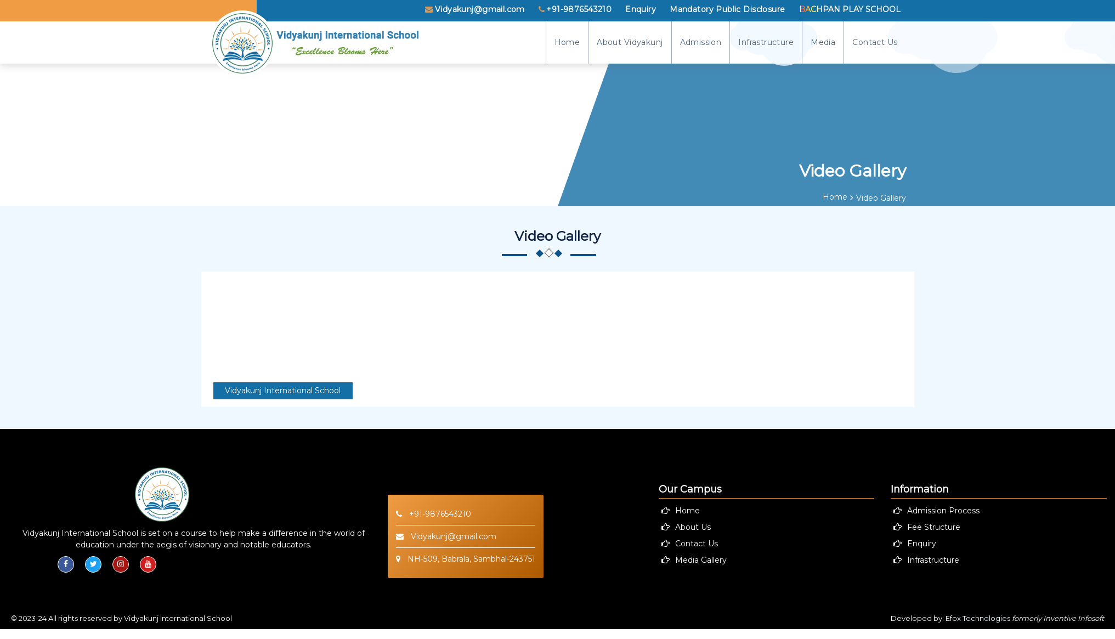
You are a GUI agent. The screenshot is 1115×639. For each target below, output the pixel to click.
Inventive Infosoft (1073, 618)
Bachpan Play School (850, 9)
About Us (693, 527)
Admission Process (943, 511)
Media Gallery (701, 560)
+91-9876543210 (575, 9)
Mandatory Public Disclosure (727, 9)
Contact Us (874, 42)
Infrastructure (933, 560)
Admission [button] (701, 42)
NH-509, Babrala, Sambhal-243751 (465, 559)
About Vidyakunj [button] (630, 42)
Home (567, 42)
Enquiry (640, 9)
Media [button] (823, 42)
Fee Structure (933, 527)
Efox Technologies (978, 618)
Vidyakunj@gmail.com (474, 9)
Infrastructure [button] (766, 42)
